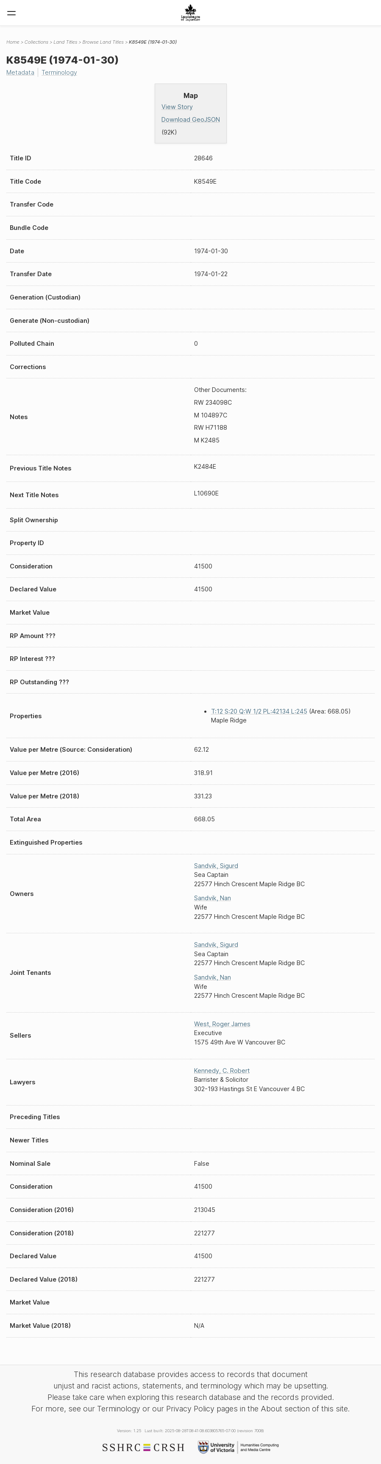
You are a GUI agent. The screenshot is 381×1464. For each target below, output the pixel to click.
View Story (177, 106)
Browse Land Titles (103, 42)
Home (12, 42)
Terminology (59, 72)
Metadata (20, 72)
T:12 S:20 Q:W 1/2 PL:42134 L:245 (259, 711)
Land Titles (65, 42)
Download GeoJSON (190, 119)
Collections (36, 42)
